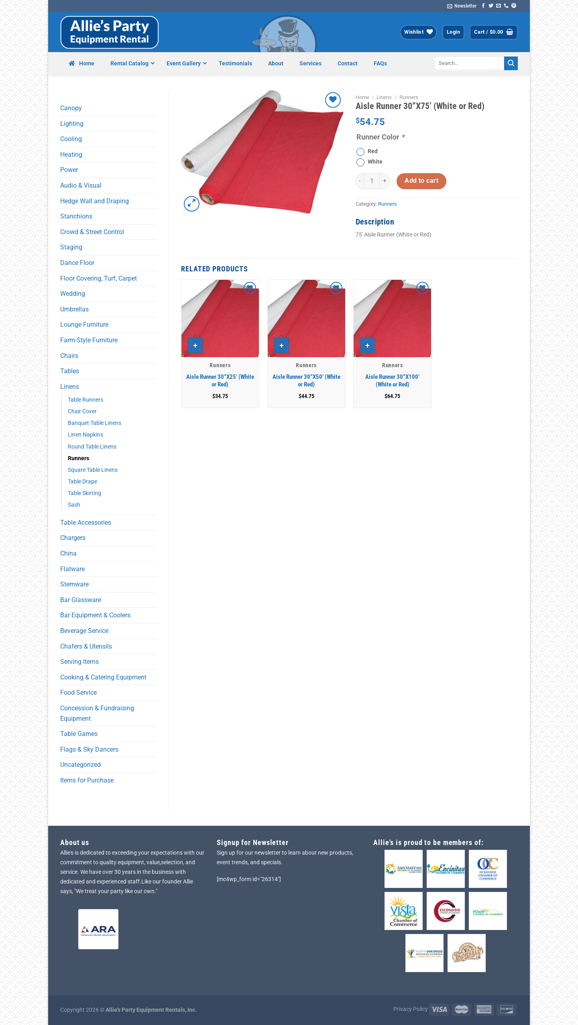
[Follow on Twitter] (490, 6)
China (68, 553)
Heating (71, 154)
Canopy (71, 108)
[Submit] (511, 63)
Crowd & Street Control (92, 232)
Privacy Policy (410, 1009)
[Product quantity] (372, 181)
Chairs (69, 356)
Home (362, 97)
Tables (69, 371)
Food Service (78, 692)
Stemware (74, 584)
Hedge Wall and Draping (94, 201)
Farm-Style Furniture (89, 340)
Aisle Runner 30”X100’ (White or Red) (392, 380)
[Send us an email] (498, 6)
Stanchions (76, 216)
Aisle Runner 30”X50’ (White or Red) (306, 380)
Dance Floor (77, 263)
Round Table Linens (92, 446)
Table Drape (82, 481)
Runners (78, 458)
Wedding (72, 293)
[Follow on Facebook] (483, 6)
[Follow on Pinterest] (513, 6)
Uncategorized (80, 764)
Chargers (72, 538)
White (375, 161)
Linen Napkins (85, 434)
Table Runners (85, 399)
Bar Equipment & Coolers (95, 615)
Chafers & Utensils (86, 646)
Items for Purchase (87, 780)
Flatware (72, 569)
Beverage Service (84, 631)
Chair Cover (82, 411)
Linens (69, 386)
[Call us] (506, 6)
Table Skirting (84, 493)
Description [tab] (375, 221)
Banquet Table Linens (94, 423)
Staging (71, 247)
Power (69, 170)
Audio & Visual (81, 185)
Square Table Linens (93, 470)
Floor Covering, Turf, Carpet (98, 278)
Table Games (79, 734)
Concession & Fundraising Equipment (97, 713)
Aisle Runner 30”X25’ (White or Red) (220, 380)
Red (373, 151)
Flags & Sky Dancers (89, 749)
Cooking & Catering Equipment (103, 677)
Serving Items (79, 661)
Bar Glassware (80, 600)
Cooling (71, 139)
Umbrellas (74, 309)
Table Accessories (85, 522)
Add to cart (421, 180)
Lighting (71, 123)
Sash (74, 504)
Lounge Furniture (84, 324)
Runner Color (380, 137)
